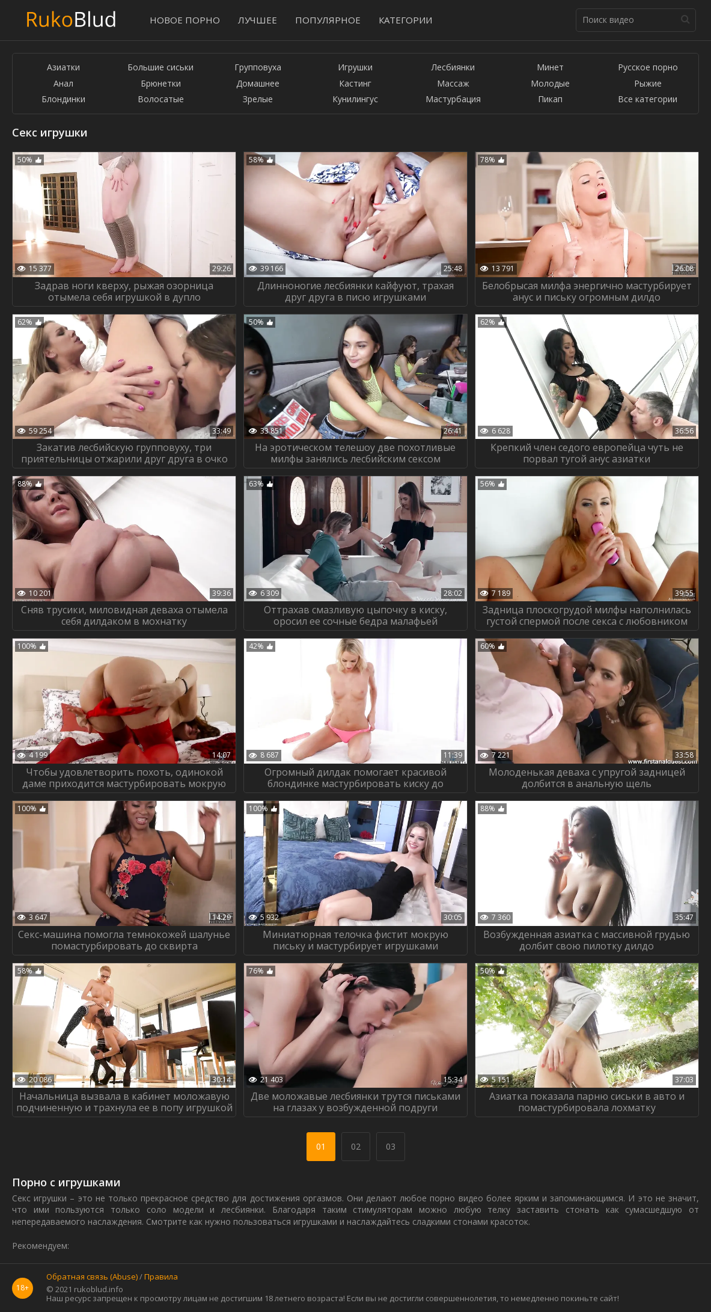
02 (356, 1146)
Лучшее (257, 20)
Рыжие (648, 84)
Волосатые (161, 99)
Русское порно (648, 68)
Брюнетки (161, 84)
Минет (550, 68)
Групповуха (257, 68)
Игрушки (355, 68)
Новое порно (185, 20)
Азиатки (63, 68)
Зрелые (258, 99)
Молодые (550, 84)
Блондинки (63, 99)
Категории (405, 20)
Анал (63, 84)
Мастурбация (453, 99)
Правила (161, 1277)
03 (390, 1146)
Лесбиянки (453, 68)
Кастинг (355, 84)
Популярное (328, 20)
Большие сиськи (160, 68)
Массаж (453, 84)
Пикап (550, 99)
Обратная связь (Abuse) (92, 1277)
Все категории (647, 99)
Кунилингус (355, 99)
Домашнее (257, 84)
